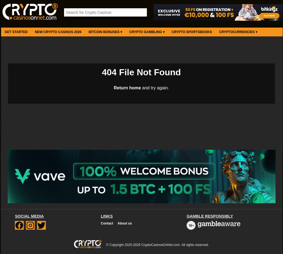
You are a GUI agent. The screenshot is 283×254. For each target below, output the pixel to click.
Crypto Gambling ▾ (146, 32)
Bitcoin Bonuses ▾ (105, 32)
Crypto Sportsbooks (192, 32)
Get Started (16, 32)
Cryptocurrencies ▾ (238, 32)
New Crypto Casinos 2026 (58, 32)
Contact (107, 223)
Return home (127, 87)
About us (125, 223)
